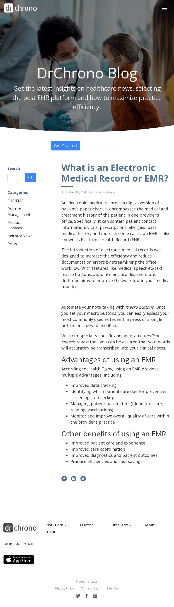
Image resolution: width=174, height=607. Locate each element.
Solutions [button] (55, 525)
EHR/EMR (15, 200)
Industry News (19, 235)
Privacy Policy (64, 588)
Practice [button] (87, 525)
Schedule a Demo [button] (103, 145)
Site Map (113, 588)
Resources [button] (120, 525)
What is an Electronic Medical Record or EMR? (114, 173)
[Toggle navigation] (164, 8)
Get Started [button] (65, 145)
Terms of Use (90, 588)
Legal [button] (51, 532)
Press (12, 243)
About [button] (150, 525)
